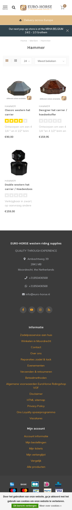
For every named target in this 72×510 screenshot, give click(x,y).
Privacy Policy (36, 406)
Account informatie (36, 436)
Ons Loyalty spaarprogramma (36, 412)
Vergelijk (36, 460)
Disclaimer (36, 394)
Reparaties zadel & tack (36, 359)
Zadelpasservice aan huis (36, 335)
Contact (36, 347)
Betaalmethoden (36, 377)
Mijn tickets (36, 448)
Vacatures (36, 418)
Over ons (36, 353)
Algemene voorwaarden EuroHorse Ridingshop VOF (36, 385)
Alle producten (36, 467)
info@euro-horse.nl (38, 294)
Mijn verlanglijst (36, 454)
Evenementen (36, 365)
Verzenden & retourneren (36, 371)
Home (24, 40)
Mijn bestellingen (36, 442)
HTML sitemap (36, 400)
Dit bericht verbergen (25, 505)
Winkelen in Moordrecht (36, 341)
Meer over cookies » (50, 505)
